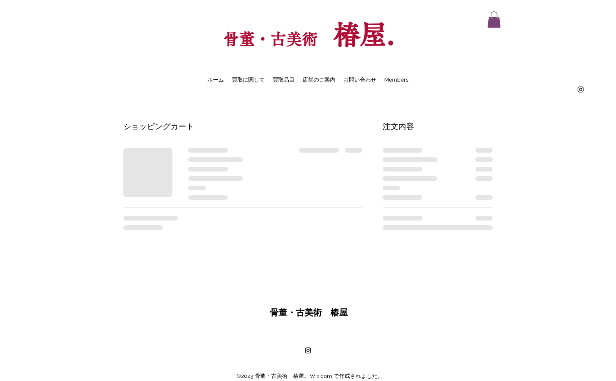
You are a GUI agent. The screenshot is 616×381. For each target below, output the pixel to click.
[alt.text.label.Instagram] (581, 89)
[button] (494, 19)
